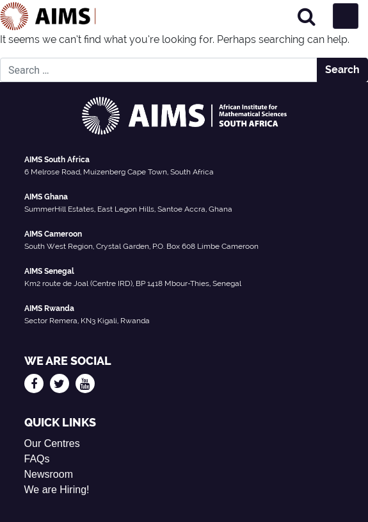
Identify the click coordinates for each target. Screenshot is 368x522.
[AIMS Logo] (48, 16)
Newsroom (48, 474)
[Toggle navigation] (345, 16)
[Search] (307, 16)
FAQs (37, 458)
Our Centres (52, 443)
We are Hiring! (57, 489)
